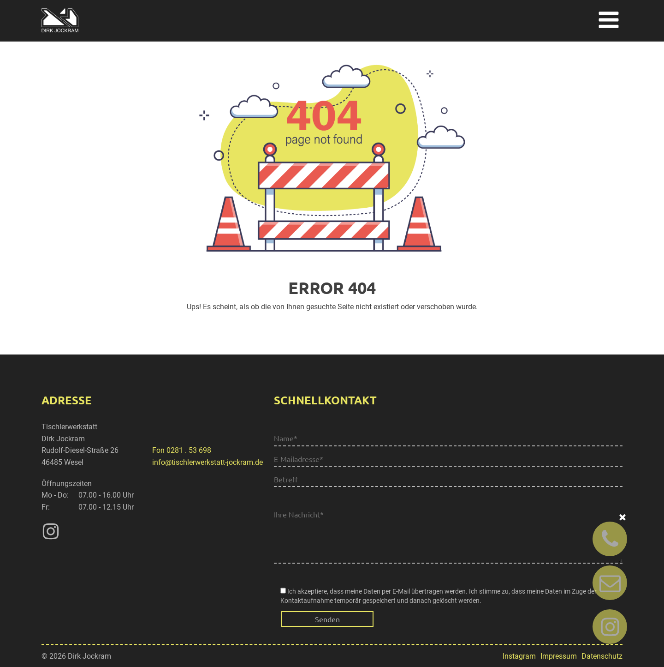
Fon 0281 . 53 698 (181, 450)
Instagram (519, 656)
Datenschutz (601, 656)
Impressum (558, 656)
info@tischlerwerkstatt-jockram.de (207, 462)
